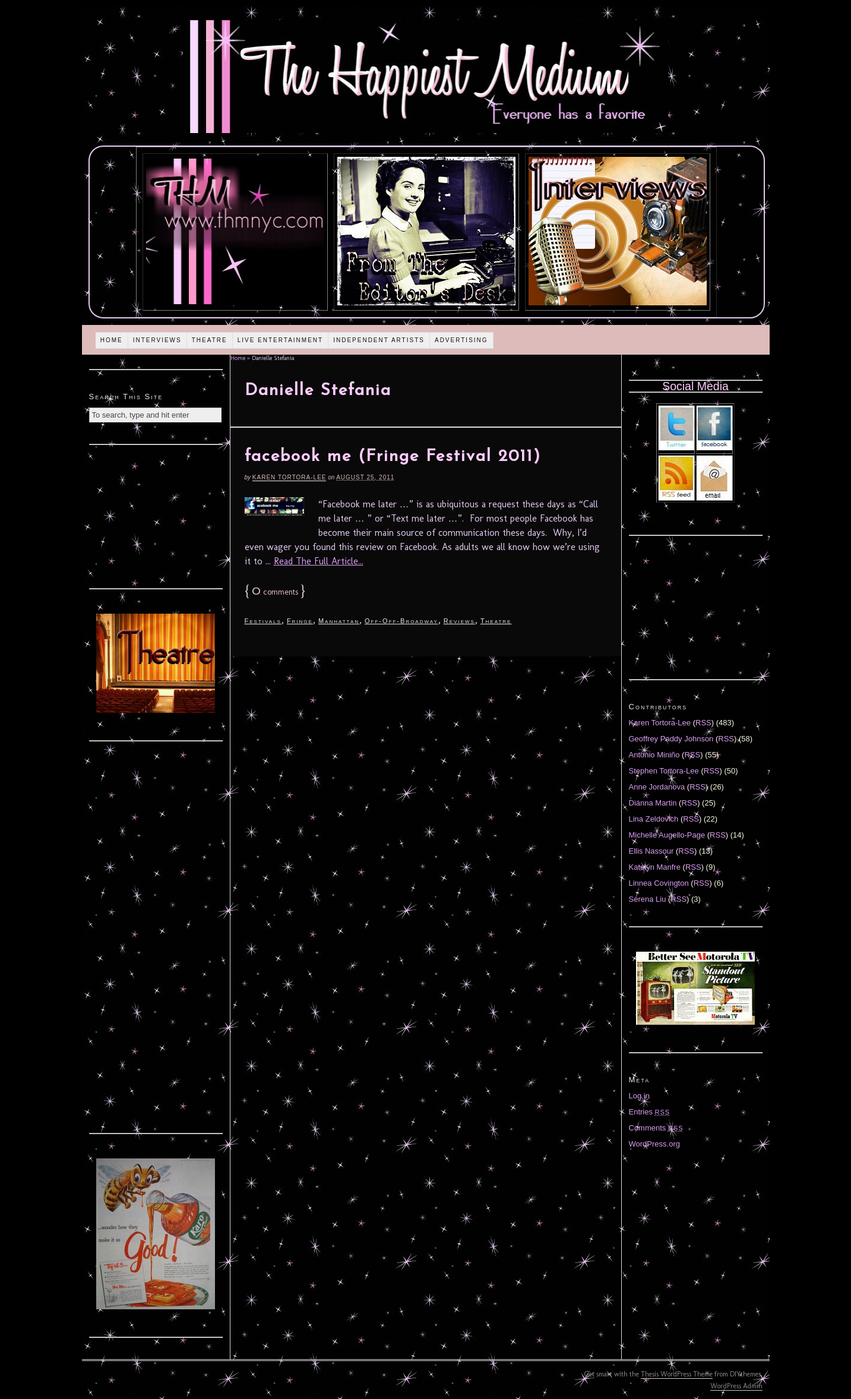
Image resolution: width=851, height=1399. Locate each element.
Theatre (209, 340)
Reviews (459, 620)
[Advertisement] (155, 515)
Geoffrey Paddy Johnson (671, 738)
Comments (656, 1127)
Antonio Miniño (654, 754)
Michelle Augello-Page (667, 834)
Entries (649, 1111)
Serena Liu (647, 899)
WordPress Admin (736, 1386)
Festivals (263, 620)
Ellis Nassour (651, 851)
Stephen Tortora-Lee (664, 770)
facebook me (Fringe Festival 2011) (393, 457)
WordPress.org (654, 1143)
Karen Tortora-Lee (289, 477)
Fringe (300, 620)
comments (275, 592)
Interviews (157, 340)
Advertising (461, 340)
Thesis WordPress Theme (677, 1374)
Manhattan (338, 620)
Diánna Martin (653, 802)
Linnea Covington (659, 883)
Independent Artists (379, 340)
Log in (639, 1095)
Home (111, 340)
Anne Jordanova (657, 786)
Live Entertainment (281, 340)
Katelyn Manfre (655, 867)
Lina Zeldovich (654, 818)
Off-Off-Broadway (401, 620)
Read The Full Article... (318, 561)
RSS (703, 722)
